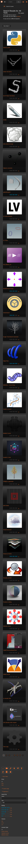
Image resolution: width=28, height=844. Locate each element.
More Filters (5, 776)
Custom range (5, 788)
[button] (5, 2)
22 (14, 755)
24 (20, 755)
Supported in (5, 791)
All (3, 768)
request (18, 16)
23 (17, 755)
